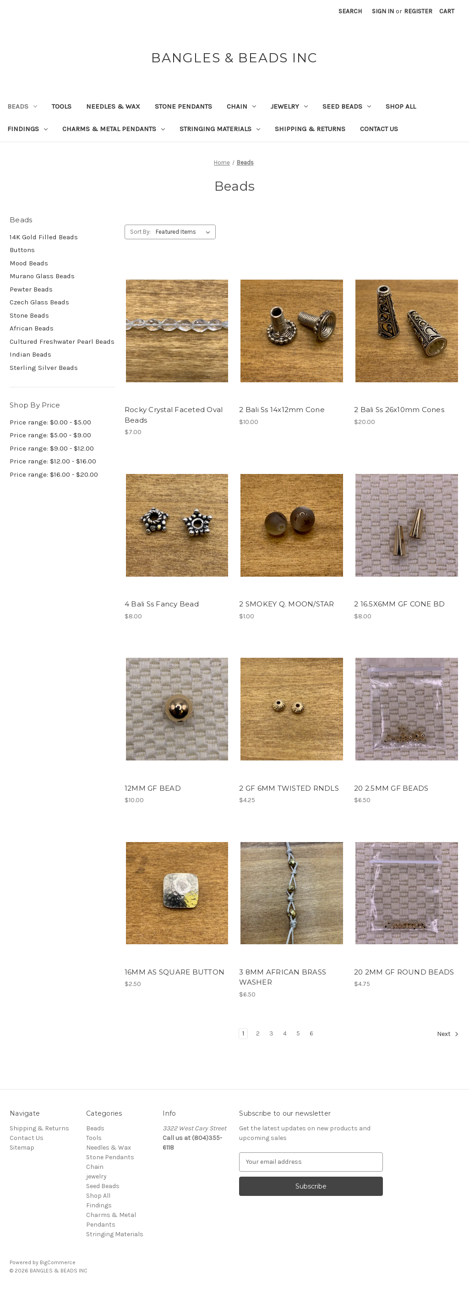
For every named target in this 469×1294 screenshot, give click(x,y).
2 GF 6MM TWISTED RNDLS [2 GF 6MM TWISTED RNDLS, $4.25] (289, 788)
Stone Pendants (183, 106)
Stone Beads (29, 315)
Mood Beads (29, 263)
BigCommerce (58, 1262)
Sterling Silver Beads (44, 367)
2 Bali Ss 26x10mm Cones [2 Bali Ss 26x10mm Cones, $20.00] (399, 409)
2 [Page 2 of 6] (258, 1033)
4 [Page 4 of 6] (285, 1033)
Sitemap (22, 1147)
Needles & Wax (113, 106)
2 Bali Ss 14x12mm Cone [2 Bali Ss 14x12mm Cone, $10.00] (282, 409)
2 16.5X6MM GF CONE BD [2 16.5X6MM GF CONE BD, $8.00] (399, 604)
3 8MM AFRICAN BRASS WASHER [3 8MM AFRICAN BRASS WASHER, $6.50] (282, 977)
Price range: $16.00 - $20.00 (54, 474)
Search (350, 11)
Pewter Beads (31, 289)
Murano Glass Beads (42, 276)
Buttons (22, 250)
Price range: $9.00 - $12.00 (52, 448)
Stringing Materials (220, 129)
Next (448, 1034)
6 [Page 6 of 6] (311, 1033)
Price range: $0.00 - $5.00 (50, 422)
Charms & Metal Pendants (113, 129)
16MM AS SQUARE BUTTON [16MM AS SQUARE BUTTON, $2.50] (174, 972)
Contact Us (379, 129)
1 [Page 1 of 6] (243, 1033)
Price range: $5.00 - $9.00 (50, 435)
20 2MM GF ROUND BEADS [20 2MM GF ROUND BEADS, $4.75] (404, 972)
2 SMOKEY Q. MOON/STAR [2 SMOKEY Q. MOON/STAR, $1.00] (286, 604)
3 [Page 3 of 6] (271, 1033)
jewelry (289, 106)
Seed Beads (346, 106)
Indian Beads (30, 354)
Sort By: (140, 231)
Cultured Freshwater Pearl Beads (62, 341)
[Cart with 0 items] (446, 11)
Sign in (383, 11)
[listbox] (184, 232)
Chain (241, 106)
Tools (61, 106)
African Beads (32, 328)
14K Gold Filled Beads (44, 237)
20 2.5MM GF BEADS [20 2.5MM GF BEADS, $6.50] (391, 788)
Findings (27, 129)
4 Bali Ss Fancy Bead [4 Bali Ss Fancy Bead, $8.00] (162, 604)
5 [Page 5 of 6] (298, 1033)
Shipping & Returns (310, 129)
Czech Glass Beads (39, 302)
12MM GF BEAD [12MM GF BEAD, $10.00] (153, 788)
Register (418, 11)
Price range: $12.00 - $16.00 (53, 461)
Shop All (401, 106)
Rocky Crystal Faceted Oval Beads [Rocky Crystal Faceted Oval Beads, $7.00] (174, 414)
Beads (22, 106)
